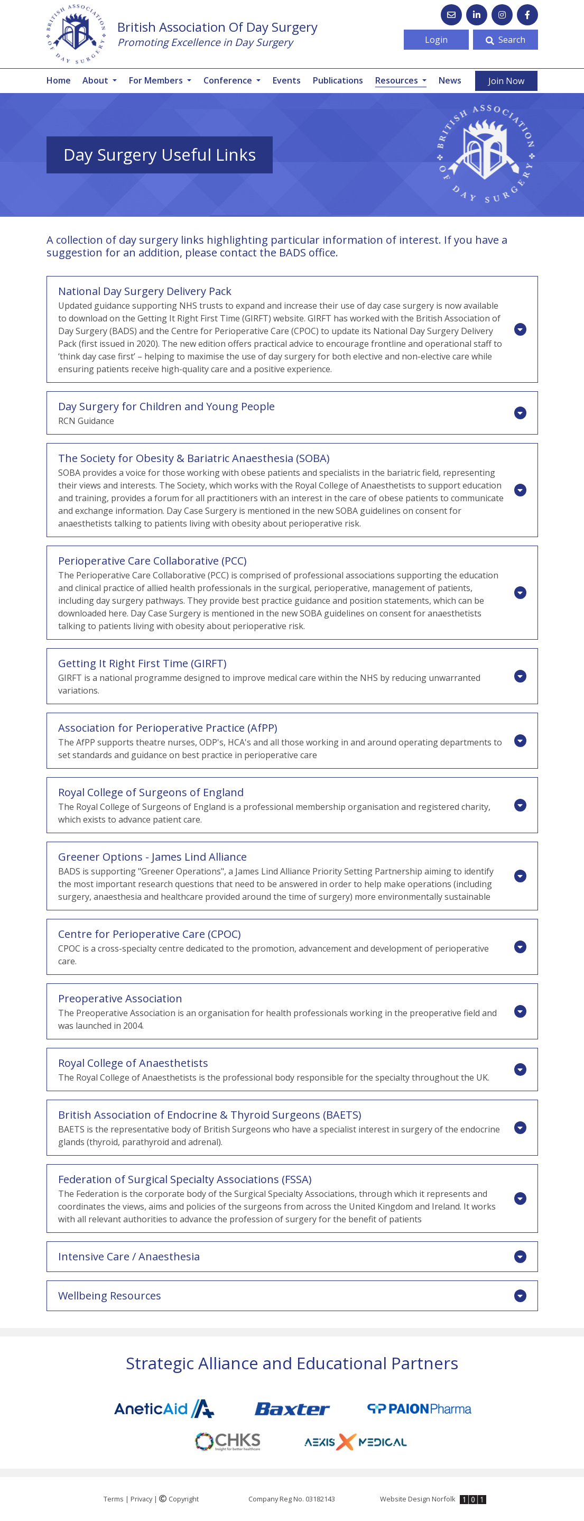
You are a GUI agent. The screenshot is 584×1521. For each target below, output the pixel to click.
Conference (228, 80)
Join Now (506, 81)
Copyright (179, 1499)
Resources (401, 80)
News (450, 80)
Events (287, 80)
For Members (157, 80)
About (96, 80)
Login (436, 39)
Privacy (141, 1499)
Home (59, 80)
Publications (338, 80)
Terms (114, 1499)
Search (505, 39)
